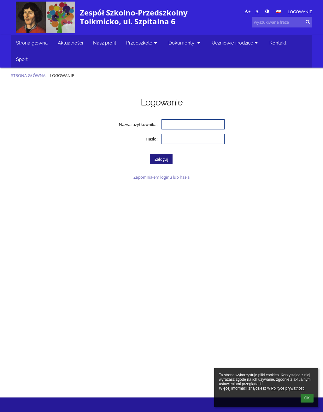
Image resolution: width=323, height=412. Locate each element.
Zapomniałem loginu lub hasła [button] (161, 177)
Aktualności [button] (70, 42)
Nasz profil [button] (104, 42)
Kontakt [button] (277, 42)
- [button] (257, 11)
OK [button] (307, 398)
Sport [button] (22, 59)
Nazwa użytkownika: (138, 124)
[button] (278, 11)
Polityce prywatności (288, 388)
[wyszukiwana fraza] (282, 22)
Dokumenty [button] (185, 42)
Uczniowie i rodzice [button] (235, 42)
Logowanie (300, 12)
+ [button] (247, 11)
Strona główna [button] (32, 42)
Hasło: (151, 139)
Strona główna (28, 75)
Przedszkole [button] (142, 42)
